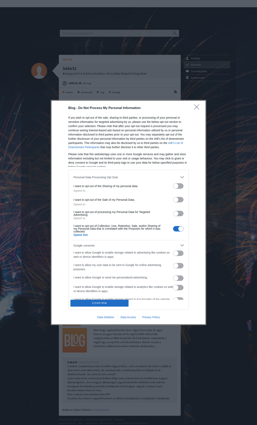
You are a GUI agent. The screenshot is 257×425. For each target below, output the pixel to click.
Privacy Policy (151, 317)
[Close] (198, 108)
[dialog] (128, 212)
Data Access (128, 317)
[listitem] (128, 177)
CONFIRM (99, 303)
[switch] (178, 186)
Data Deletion (105, 317)
